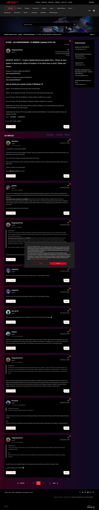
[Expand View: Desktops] (47, 8)
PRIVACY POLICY (67, 497)
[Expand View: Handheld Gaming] (66, 8)
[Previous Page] (20, 483)
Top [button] (7, 506)
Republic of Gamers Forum (10, 34)
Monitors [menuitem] (26, 12)
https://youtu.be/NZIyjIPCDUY (13, 73)
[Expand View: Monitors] (29, 13)
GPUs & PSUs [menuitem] (17, 12)
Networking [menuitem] (43, 12)
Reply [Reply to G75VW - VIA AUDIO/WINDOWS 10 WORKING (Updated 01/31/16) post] (66, 126)
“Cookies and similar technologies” (39, 259)
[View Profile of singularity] (15, 269)
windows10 (19, 121)
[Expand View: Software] (30, 8)
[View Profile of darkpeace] (15, 141)
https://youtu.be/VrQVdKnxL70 (13, 79)
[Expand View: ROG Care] (22, 8)
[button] (8, 126)
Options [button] (92, 34)
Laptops (20, 34)
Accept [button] (58, 263)
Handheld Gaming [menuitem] (61, 8)
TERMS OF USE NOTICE (58, 497)
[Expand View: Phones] (73, 8)
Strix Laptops (13, 116)
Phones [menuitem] (70, 8)
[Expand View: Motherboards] (11, 13)
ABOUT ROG (8, 492)
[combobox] (49, 24)
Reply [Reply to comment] (66, 176)
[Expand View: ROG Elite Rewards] (58, 13)
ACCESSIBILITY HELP (27, 492)
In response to (17, 145)
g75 (8, 121)
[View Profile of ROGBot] (67, 55)
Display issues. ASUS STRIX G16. (82, 47)
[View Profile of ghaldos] (14, 186)
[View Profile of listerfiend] (15, 401)
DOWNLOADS (51, 2)
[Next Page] (55, 483)
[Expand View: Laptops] (54, 8)
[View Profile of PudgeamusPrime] (17, 50)
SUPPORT (70, 2)
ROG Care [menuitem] (19, 8)
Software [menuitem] (27, 8)
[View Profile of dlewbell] (14, 332)
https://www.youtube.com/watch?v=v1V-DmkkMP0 (17, 199)
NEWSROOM (18, 492)
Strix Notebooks (21, 116)
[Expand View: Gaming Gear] (38, 13)
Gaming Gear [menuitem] (34, 12)
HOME (13, 492)
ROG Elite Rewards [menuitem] (53, 12)
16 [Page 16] (43, 483)
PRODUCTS (38, 2)
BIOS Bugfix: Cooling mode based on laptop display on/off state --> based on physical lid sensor (83, 71)
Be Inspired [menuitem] (10, 8)
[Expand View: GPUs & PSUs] (21, 13)
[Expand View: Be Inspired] (14, 8)
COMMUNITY (57, 2)
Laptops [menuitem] (51, 8)
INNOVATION (44, 2)
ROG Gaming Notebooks (29, 34)
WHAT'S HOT (64, 2)
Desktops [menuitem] (44, 8)
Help (89, 10)
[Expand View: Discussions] (39, 8)
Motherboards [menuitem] (7, 12)
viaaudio (14, 121)
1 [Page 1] (27, 483)
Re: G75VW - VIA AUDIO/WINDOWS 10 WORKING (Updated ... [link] (49, 34)
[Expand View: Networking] (47, 13)
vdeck (11, 121)
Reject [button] (40, 263)
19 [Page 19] (49, 483)
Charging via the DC (79, 63)
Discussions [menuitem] (35, 8)
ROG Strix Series (79, 49)
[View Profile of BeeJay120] (15, 311)
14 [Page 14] (33, 483)
